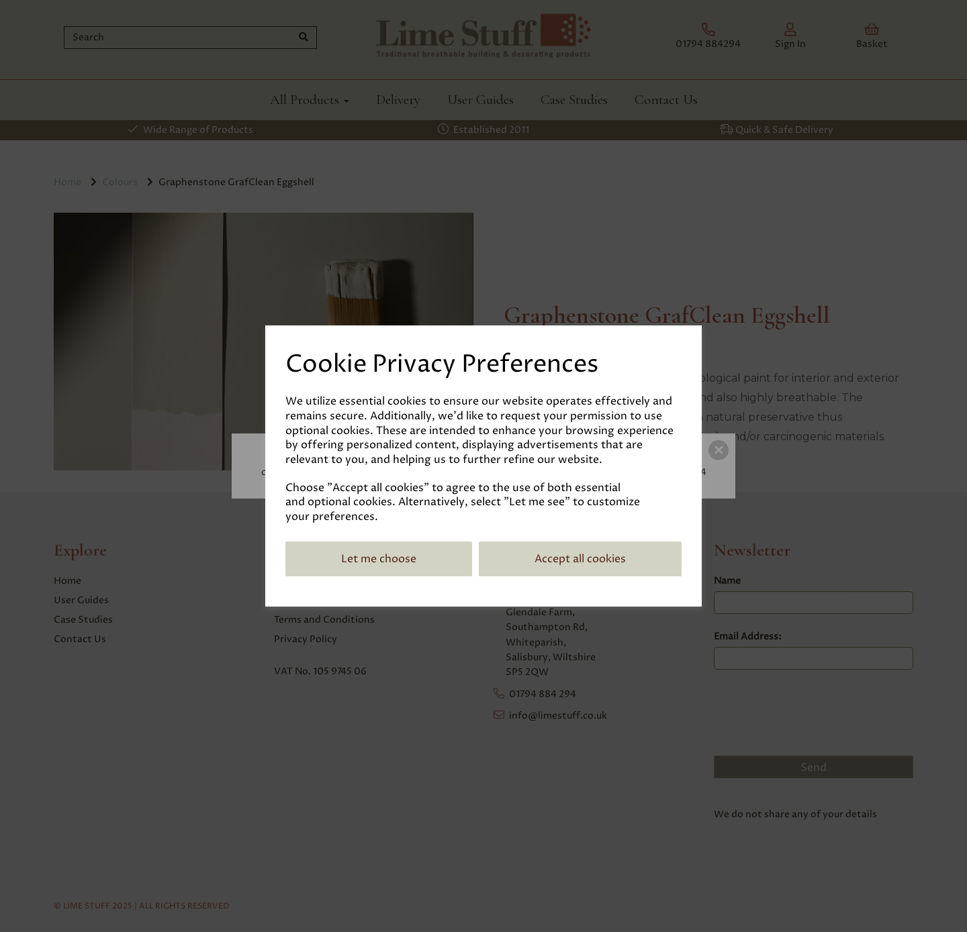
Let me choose (378, 559)
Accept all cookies (580, 559)
